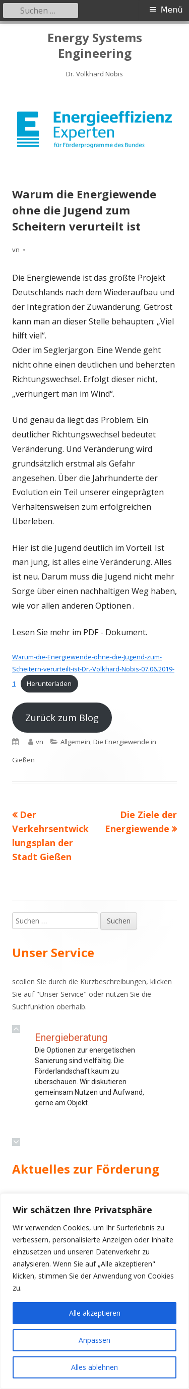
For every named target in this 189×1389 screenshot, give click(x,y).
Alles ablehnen (94, 1367)
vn (16, 249)
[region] (94, 129)
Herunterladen (49, 683)
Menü (172, 10)
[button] (16, 1029)
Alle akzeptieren (94, 1313)
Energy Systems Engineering (94, 45)
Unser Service (61, 994)
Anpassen (94, 1340)
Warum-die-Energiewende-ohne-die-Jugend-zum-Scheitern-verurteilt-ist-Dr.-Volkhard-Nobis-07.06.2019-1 (93, 669)
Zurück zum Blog (62, 718)
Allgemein (75, 741)
